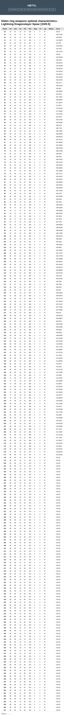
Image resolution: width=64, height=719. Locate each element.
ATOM (52, 9)
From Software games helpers (37, 9)
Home (21, 9)
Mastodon (13, 9)
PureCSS (8, 713)
